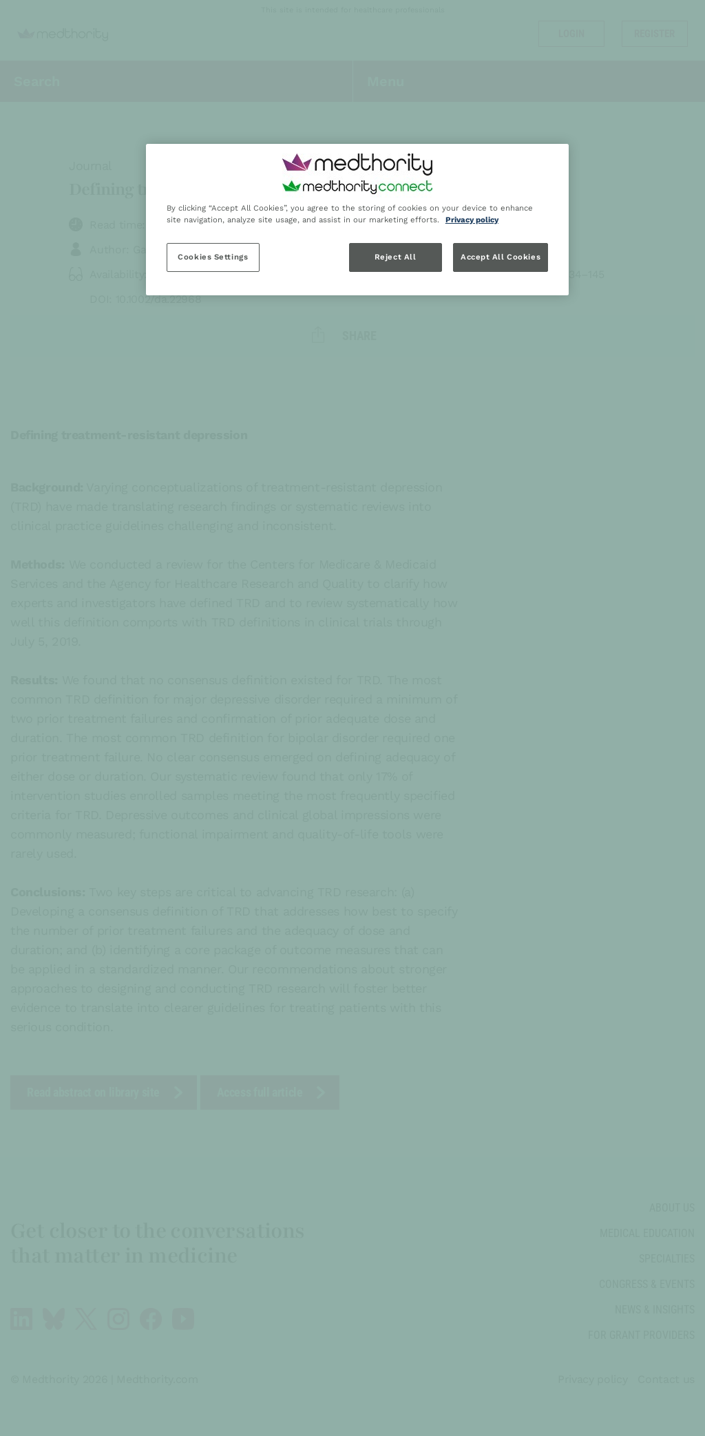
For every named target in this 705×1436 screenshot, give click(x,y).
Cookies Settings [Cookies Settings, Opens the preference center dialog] (213, 257)
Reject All (396, 257)
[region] (357, 219)
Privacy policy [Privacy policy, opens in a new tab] (471, 219)
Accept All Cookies (500, 257)
